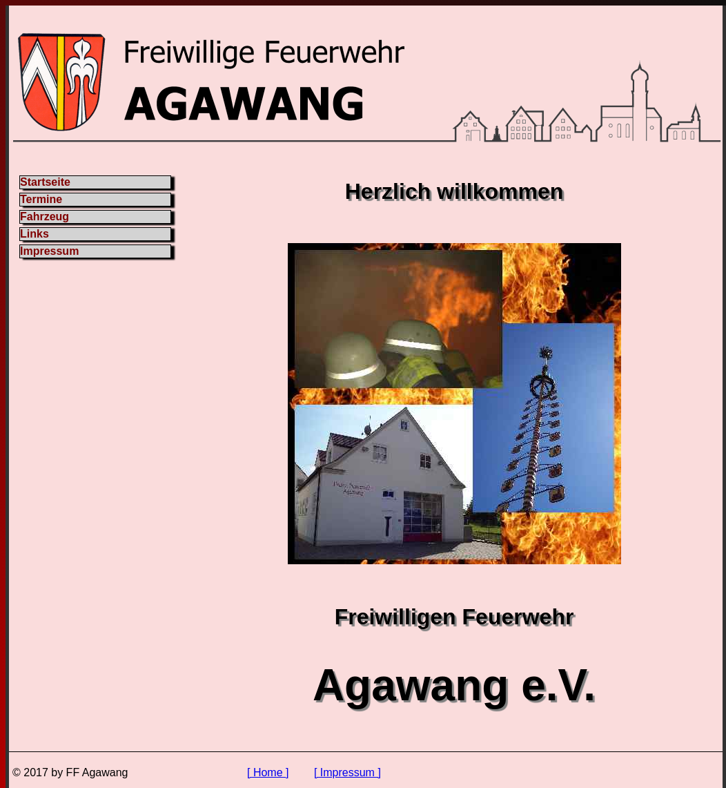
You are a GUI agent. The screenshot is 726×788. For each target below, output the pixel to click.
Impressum (49, 251)
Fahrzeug (44, 216)
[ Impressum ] (347, 772)
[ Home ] (267, 772)
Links (34, 234)
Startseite (45, 182)
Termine (41, 199)
